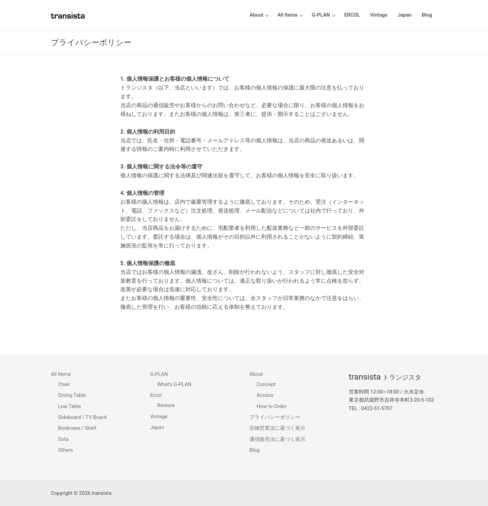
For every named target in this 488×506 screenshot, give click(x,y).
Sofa (63, 439)
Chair (64, 384)
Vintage (158, 416)
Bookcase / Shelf (77, 428)
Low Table (69, 406)
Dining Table (72, 395)
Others (65, 450)
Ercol (156, 395)
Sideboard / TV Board (82, 417)
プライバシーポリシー (274, 417)
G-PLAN (159, 374)
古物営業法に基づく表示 (277, 428)
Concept (266, 384)
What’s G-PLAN (174, 384)
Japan (157, 427)
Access (265, 395)
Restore (166, 405)
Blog (254, 450)
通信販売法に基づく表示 (277, 439)
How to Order (271, 406)
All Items (61, 374)
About (256, 374)
